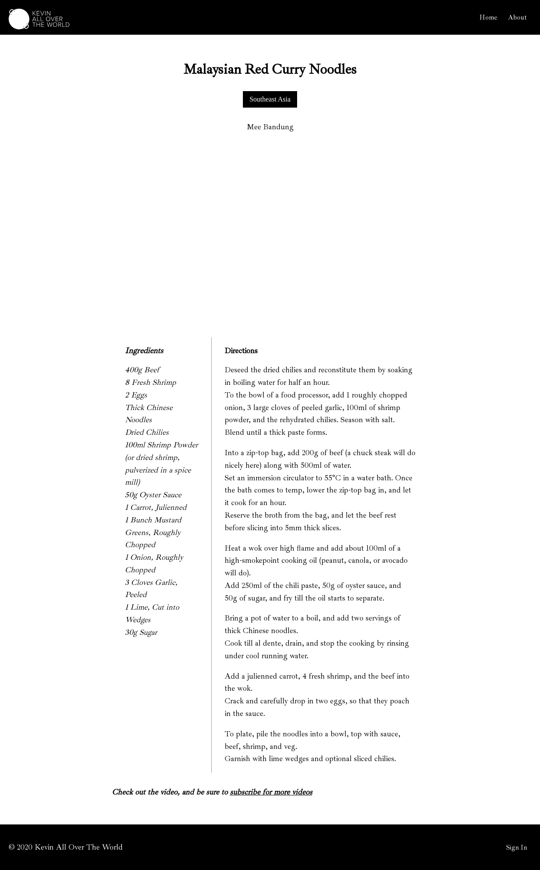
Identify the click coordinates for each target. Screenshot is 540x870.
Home (488, 17)
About (517, 17)
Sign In (516, 847)
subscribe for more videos (271, 792)
